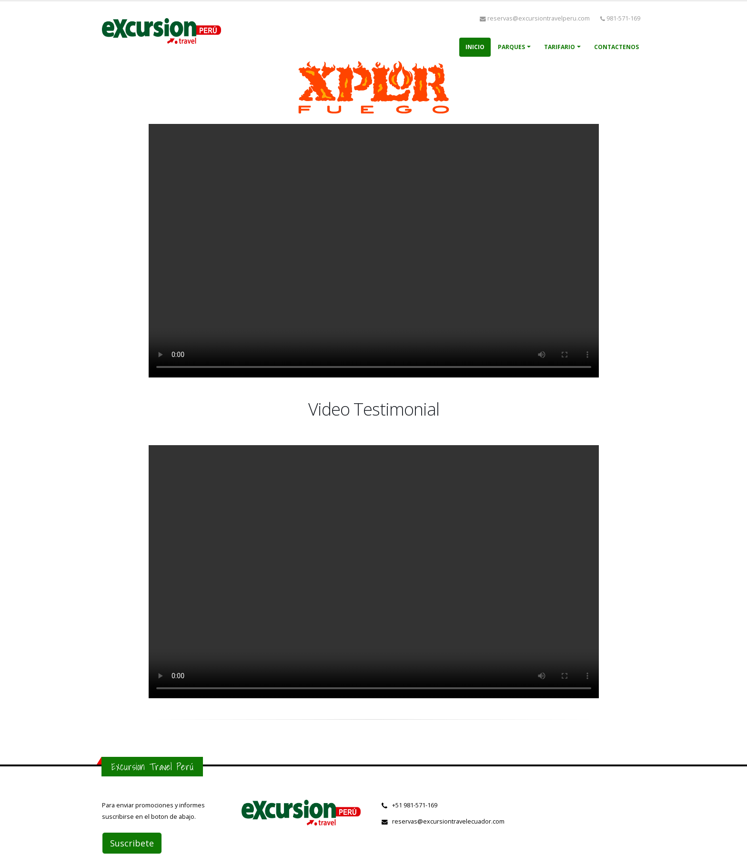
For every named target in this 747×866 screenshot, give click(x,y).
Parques (511, 47)
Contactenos (616, 47)
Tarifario (559, 47)
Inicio (475, 47)
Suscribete (132, 843)
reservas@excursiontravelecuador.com (448, 821)
